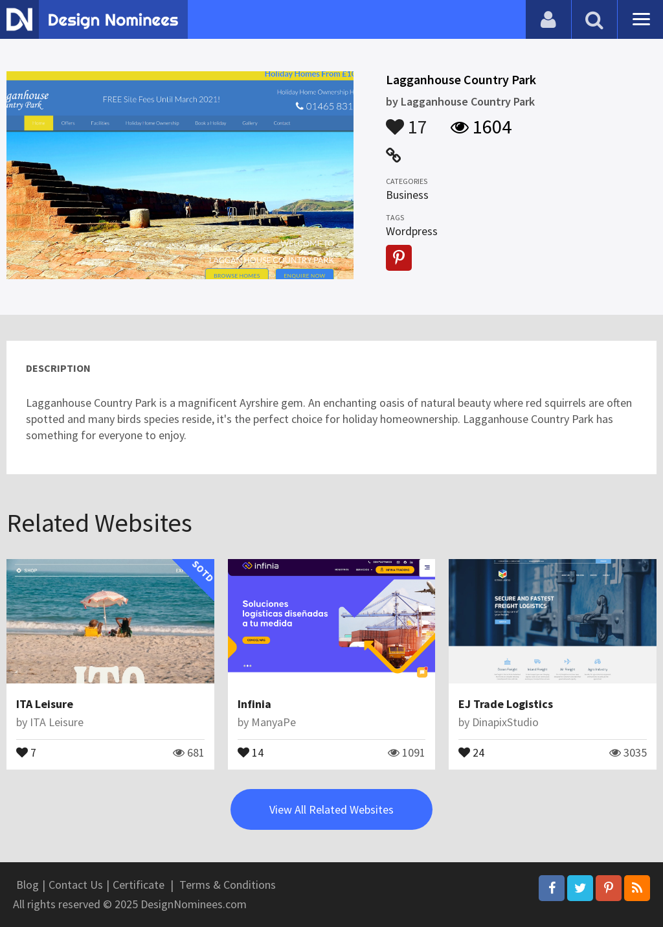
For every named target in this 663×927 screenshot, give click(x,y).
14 (251, 751)
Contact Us (76, 884)
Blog (27, 884)
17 (406, 120)
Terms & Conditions (227, 884)
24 (471, 751)
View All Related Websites (331, 809)
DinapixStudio (505, 722)
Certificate (138, 884)
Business (407, 194)
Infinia (254, 703)
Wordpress (412, 230)
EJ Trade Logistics (505, 703)
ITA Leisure (44, 703)
